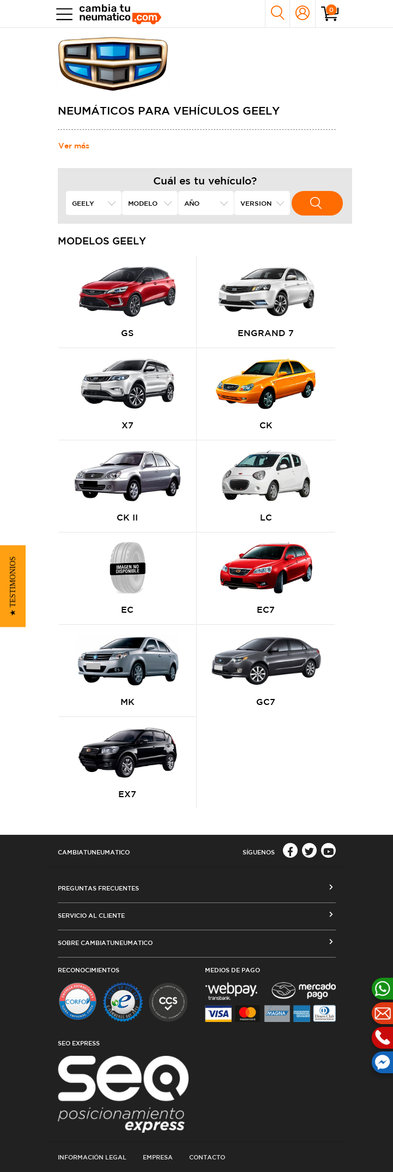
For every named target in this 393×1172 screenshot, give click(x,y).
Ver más (73, 145)
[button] (13, 586)
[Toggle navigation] (62, 14)
